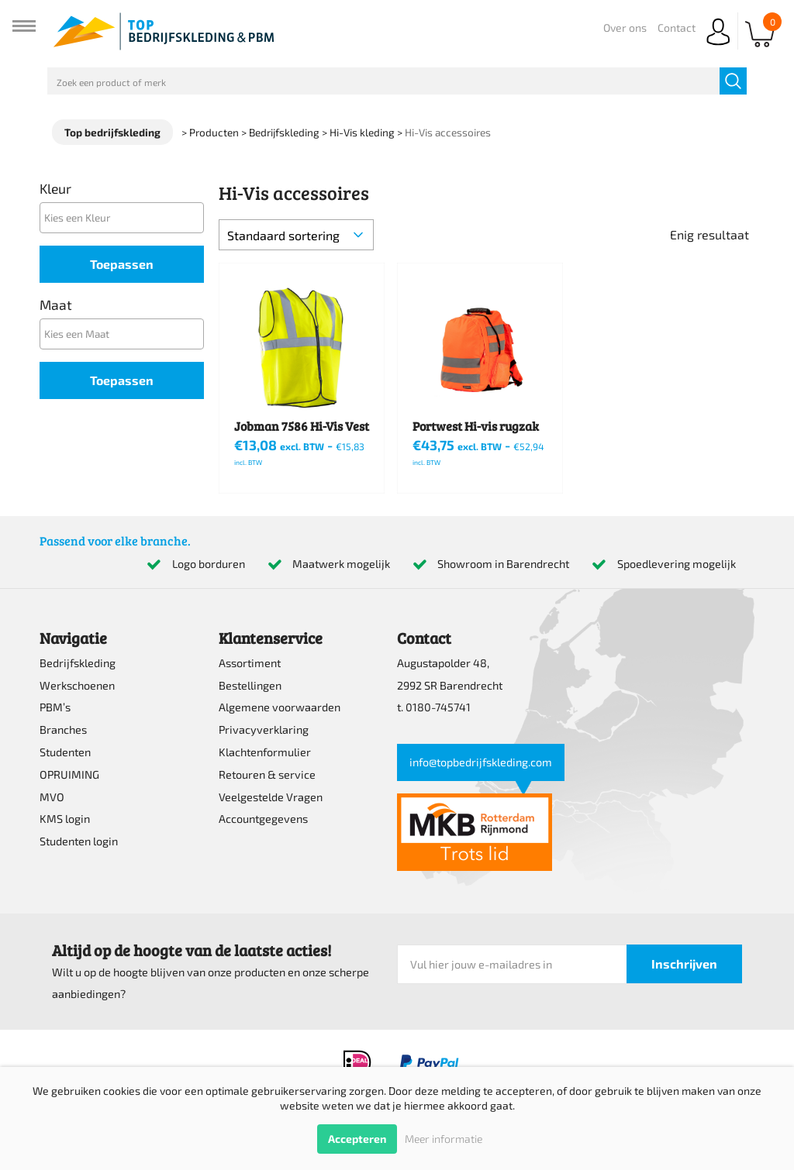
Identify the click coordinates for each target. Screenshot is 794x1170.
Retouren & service (267, 774)
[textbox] (125, 217)
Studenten (65, 752)
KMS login (65, 818)
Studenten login (79, 841)
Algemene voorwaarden (279, 707)
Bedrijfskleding (78, 662)
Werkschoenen (77, 685)
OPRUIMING (69, 774)
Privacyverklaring (264, 729)
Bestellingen (250, 685)
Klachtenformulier (265, 752)
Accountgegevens (263, 818)
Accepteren (357, 1138)
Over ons (625, 27)
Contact (677, 27)
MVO (52, 797)
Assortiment (250, 662)
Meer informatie (443, 1138)
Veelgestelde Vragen (271, 797)
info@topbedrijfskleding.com (480, 762)
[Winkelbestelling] (296, 234)
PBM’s (55, 707)
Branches (63, 729)
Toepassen (122, 263)
